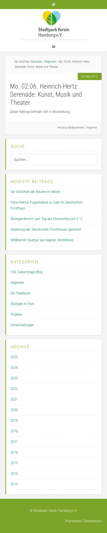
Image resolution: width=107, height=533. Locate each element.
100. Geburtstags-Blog (27, 272)
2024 (14, 367)
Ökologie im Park (22, 304)
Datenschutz (93, 521)
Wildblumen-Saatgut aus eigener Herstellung (42, 240)
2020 (14, 410)
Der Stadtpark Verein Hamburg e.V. (53, 24)
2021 (14, 399)
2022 (14, 389)
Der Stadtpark (20, 293)
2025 (14, 357)
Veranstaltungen (22, 325)
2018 (14, 431)
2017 (14, 442)
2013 (14, 484)
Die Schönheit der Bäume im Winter (35, 192)
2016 (14, 452)
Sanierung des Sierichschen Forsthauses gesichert (46, 229)
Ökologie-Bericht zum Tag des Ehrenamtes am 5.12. (47, 219)
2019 (14, 420)
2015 (14, 463)
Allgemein (92, 127)
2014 (14, 473)
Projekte (16, 314)
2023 (14, 378)
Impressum (73, 521)
